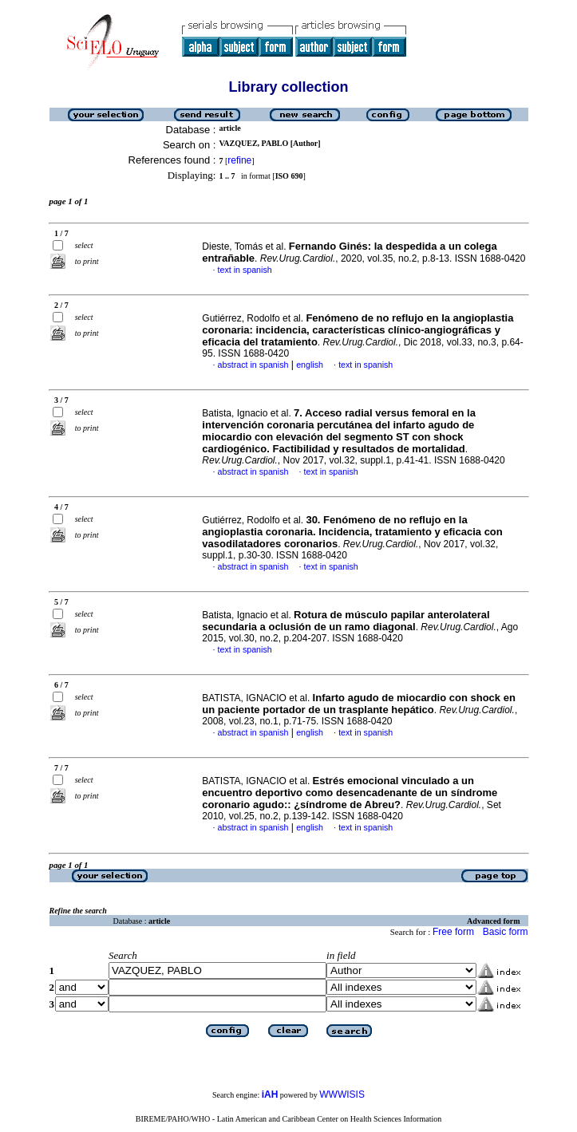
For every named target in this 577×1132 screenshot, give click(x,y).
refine (239, 160)
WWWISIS (342, 1094)
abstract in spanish (253, 364)
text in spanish (245, 269)
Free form (453, 931)
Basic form (505, 931)
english (309, 364)
